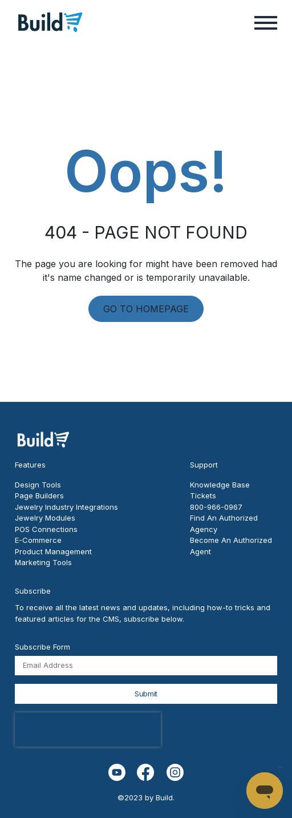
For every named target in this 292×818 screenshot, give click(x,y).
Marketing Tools (43, 562)
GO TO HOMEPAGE (146, 309)
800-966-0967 (216, 506)
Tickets (203, 495)
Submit (146, 693)
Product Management (53, 551)
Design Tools (38, 484)
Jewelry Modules (45, 517)
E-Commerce (38, 540)
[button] (265, 21)
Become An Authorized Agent (231, 545)
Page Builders (39, 495)
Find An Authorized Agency (224, 523)
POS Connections (46, 529)
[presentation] (88, 729)
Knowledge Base (220, 484)
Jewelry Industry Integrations (66, 506)
